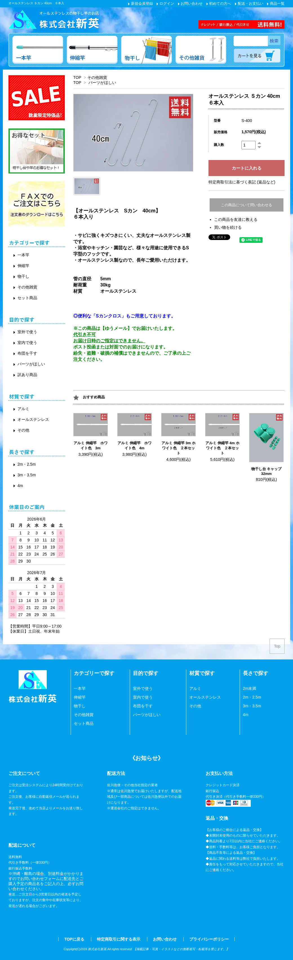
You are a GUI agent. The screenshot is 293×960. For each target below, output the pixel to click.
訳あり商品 (27, 374)
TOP (77, 77)
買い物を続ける (228, 227)
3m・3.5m (26, 475)
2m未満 (249, 688)
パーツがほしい (102, 82)
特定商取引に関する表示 (118, 939)
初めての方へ (219, 3)
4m (20, 485)
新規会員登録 (140, 3)
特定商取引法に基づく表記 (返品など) (241, 182)
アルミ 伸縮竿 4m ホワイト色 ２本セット (222, 448)
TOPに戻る (74, 939)
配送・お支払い (249, 3)
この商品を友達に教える (236, 219)
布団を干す (27, 353)
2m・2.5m (26, 464)
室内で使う (27, 342)
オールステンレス (33, 419)
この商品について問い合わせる (246, 205)
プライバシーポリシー (209, 939)
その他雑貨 (97, 77)
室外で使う (27, 332)
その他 (23, 430)
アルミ (23, 408)
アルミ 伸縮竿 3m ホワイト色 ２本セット (178, 448)
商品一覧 (276, 3)
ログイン (165, 3)
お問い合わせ (190, 3)
